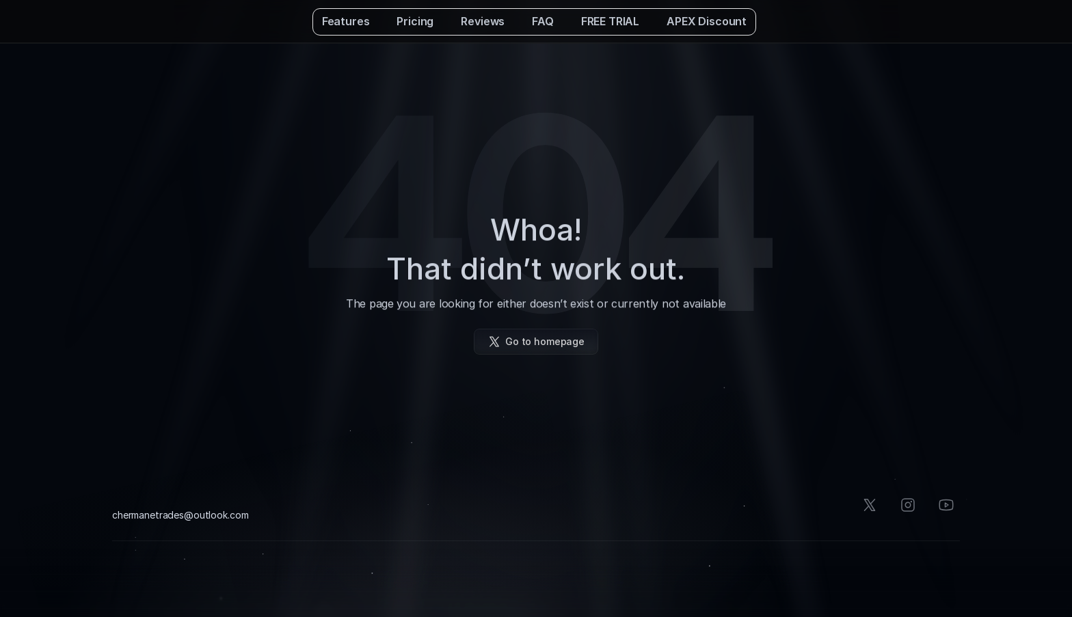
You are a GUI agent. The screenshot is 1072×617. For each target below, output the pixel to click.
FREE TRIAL (610, 21)
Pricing (415, 21)
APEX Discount (707, 21)
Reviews (483, 21)
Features (346, 21)
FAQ (543, 21)
